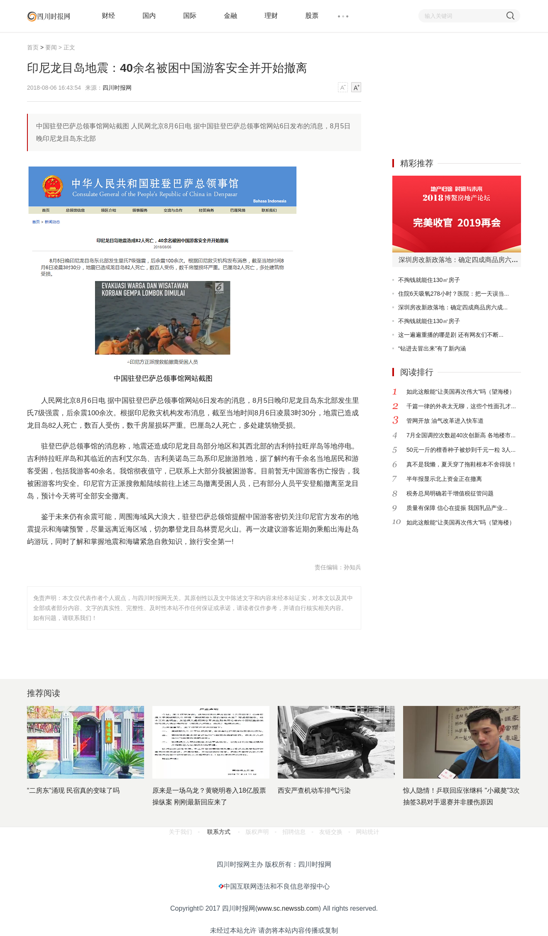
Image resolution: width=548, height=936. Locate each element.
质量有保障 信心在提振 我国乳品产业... (456, 508)
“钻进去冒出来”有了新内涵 (432, 348)
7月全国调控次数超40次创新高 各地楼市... (461, 435)
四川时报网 (117, 87)
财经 (108, 15)
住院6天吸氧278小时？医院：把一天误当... (453, 293)
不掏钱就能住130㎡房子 (429, 280)
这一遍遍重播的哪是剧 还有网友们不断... (451, 334)
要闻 (51, 47)
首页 (33, 47)
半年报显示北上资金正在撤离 (444, 478)
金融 (230, 15)
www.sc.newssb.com (288, 908)
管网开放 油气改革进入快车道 (445, 420)
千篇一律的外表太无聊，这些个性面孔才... (461, 406)
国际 (189, 15)
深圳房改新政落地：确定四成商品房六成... (453, 307)
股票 (311, 15)
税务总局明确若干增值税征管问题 (450, 493)
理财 (271, 15)
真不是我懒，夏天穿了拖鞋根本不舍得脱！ (461, 464)
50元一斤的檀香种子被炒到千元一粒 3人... (461, 449)
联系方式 (218, 831)
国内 (149, 15)
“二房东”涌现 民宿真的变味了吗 (73, 790)
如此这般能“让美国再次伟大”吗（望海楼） (460, 391)
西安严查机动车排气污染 (314, 790)
